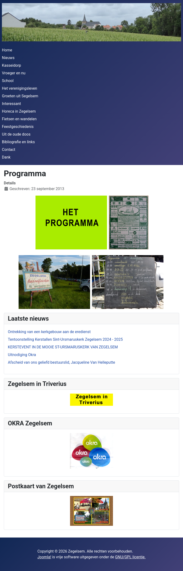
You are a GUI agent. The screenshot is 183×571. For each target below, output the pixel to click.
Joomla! (44, 557)
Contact (8, 149)
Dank (6, 157)
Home (7, 50)
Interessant (11, 103)
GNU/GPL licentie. (130, 557)
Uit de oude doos (16, 134)
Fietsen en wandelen (19, 119)
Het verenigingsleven (19, 88)
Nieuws (8, 57)
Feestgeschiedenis (18, 126)
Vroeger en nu (13, 73)
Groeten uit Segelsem (20, 96)
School (8, 80)
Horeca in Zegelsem (19, 111)
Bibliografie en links (18, 142)
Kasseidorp (11, 65)
